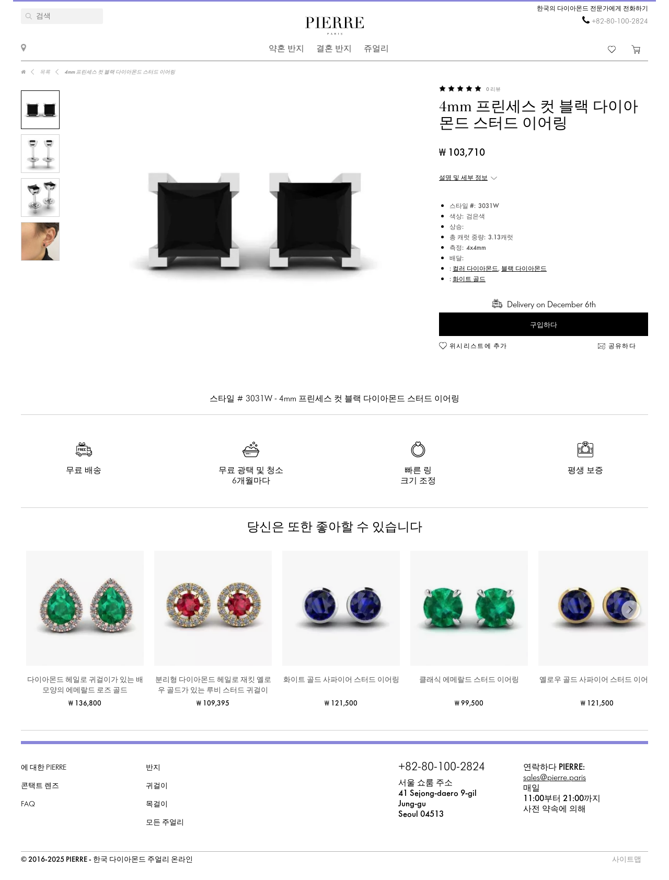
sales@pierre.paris (554, 778)
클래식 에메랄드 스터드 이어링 (469, 680)
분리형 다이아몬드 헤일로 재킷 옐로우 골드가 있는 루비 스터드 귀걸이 (213, 685)
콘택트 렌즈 (40, 786)
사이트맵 (626, 859)
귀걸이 (157, 786)
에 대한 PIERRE (43, 768)
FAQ (28, 804)
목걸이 (157, 804)
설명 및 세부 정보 (463, 178)
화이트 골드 (469, 279)
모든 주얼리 (165, 822)
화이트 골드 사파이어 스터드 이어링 (341, 680)
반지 (153, 768)
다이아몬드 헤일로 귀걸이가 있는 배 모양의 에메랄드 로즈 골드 (85, 685)
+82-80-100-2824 (620, 21)
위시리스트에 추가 (478, 346)
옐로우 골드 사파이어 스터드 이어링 (597, 680)
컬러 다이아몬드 (475, 269)
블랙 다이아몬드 (524, 269)
